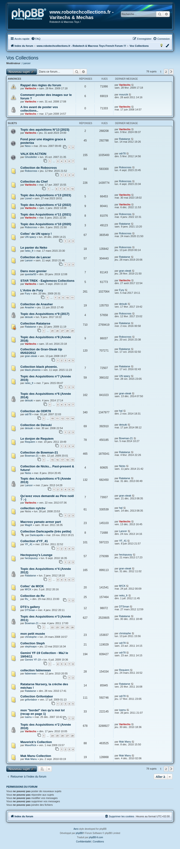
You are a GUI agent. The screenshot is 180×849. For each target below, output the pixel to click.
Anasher (29, 307)
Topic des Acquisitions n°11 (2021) (45, 214)
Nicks (28, 473)
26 (57, 330)
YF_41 (28, 544)
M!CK (28, 589)
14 (72, 418)
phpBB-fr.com (96, 837)
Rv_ (27, 599)
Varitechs (30, 88)
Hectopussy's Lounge (36, 555)
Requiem (30, 441)
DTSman (30, 610)
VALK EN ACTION (33, 154)
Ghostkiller (31, 157)
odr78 (122, 153)
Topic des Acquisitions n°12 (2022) (45, 205)
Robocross (31, 170)
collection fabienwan (35, 670)
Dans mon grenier (33, 271)
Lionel (28, 198)
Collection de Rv (32, 596)
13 (67, 418)
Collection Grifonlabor (36, 696)
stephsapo (31, 646)
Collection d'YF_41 (34, 541)
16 (57, 459)
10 (72, 188)
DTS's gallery (30, 607)
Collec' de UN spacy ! (36, 233)
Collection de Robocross (38, 167)
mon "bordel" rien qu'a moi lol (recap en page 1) (42, 712)
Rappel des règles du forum (40, 85)
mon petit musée (32, 633)
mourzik (123, 94)
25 (52, 330)
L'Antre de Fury (31, 290)
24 (62, 627)
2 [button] (166, 72)
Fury (27, 293)
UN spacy (30, 236)
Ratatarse (124, 138)
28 (67, 330)
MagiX (28, 525)
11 (72, 297)
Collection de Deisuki (36, 425)
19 (72, 459)
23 (57, 627)
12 (62, 418)
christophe (31, 636)
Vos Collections (22, 57)
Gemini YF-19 (33, 659)
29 (72, 330)
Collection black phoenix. (39, 366)
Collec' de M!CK (32, 586)
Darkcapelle (36, 535)
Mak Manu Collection (35, 756)
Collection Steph (32, 643)
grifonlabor (31, 699)
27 (62, 330)
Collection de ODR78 (35, 411)
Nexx (28, 146)
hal (121, 410)
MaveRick (30, 745)
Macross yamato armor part (40, 522)
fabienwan (31, 673)
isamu (28, 717)
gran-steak (125, 270)
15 (52, 459)
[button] (171, 71)
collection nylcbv (32, 508)
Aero (76, 829)
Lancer (27, 63)
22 (52, 627)
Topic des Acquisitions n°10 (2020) (45, 224)
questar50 (30, 274)
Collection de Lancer (35, 257)
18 (67, 459)
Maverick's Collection (36, 742)
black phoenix (33, 369)
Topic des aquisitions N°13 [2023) (44, 129)
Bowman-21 (126, 438)
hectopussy (31, 558)
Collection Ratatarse (35, 323)
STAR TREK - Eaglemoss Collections (47, 280)
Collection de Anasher (36, 304)
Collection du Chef (34, 181)
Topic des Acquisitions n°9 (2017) (44, 314)
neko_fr (29, 250)
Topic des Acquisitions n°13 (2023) (45, 195)
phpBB (79, 833)
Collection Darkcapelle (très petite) (45, 531)
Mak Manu (125, 741)
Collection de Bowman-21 (39, 452)
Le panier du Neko (33, 247)
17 (62, 459)
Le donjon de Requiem (36, 438)
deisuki (123, 303)
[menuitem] (36, 39)
